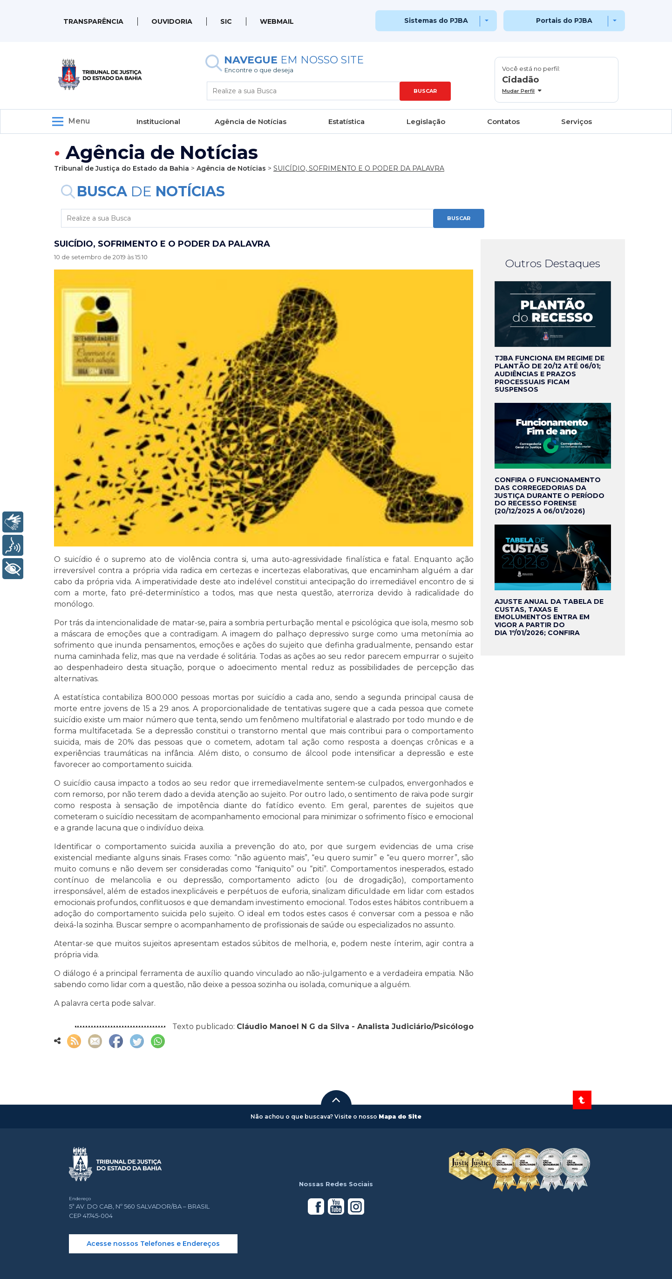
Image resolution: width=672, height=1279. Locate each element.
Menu (79, 121)
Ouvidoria (171, 21)
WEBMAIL (277, 21)
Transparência (93, 21)
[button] (336, 1100)
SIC (226, 21)
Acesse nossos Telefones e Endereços (153, 1243)
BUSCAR (425, 91)
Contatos (503, 121)
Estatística (346, 121)
